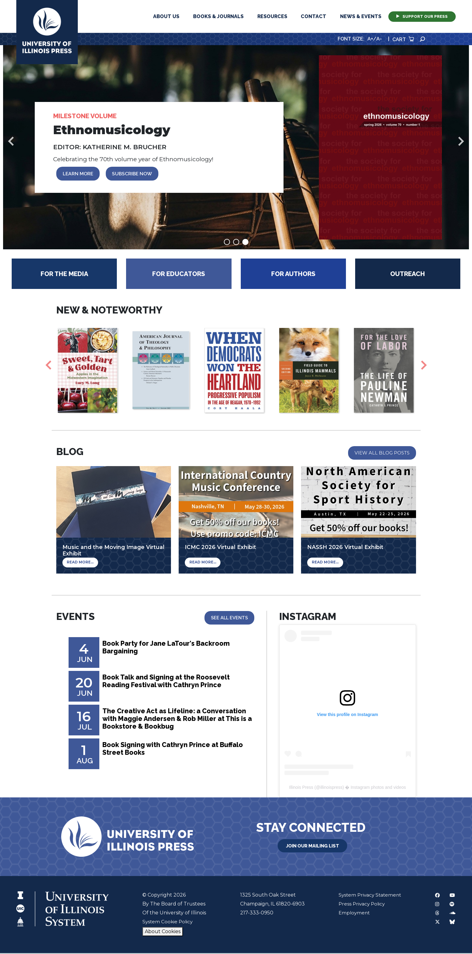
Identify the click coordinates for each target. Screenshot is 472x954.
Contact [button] (313, 16)
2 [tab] (236, 243)
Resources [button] (272, 16)
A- (379, 39)
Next (461, 141)
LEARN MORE (79, 174)
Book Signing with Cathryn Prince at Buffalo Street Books (177, 750)
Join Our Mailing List (312, 846)
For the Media (64, 274)
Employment (352, 914)
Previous (11, 141)
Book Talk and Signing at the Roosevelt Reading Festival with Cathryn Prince (171, 683)
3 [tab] (245, 243)
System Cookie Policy (168, 922)
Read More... (79, 564)
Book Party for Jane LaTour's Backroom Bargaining (170, 649)
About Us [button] (166, 16)
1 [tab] (227, 243)
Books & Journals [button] (218, 16)
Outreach (407, 274)
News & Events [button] (360, 16)
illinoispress (331, 788)
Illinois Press (301, 788)
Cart (403, 39)
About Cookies (162, 932)
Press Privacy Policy (360, 905)
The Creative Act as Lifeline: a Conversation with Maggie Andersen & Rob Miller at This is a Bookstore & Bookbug (176, 720)
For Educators (178, 274)
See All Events (229, 618)
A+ (370, 39)
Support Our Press (422, 16)
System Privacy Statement (368, 896)
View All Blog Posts (381, 454)
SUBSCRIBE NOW (135, 174)
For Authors (293, 274)
